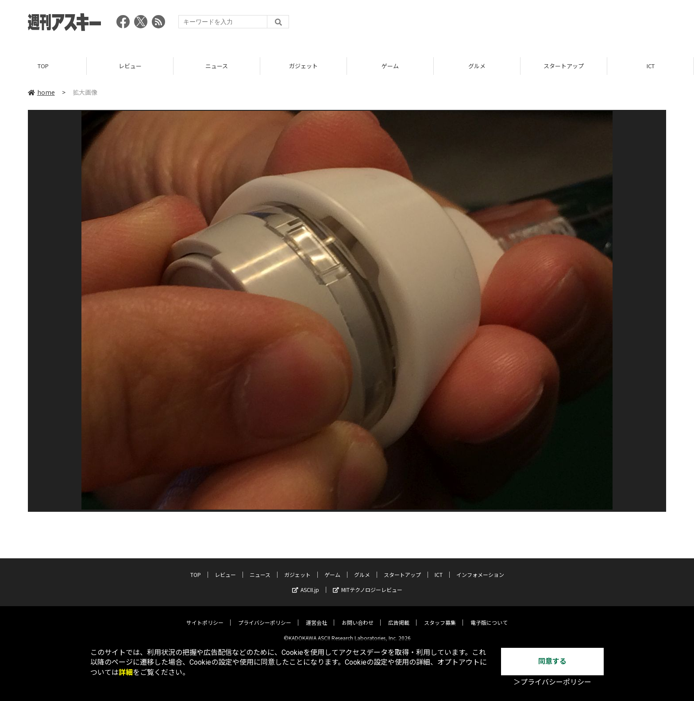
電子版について (489, 615)
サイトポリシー (205, 615)
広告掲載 (398, 615)
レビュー (130, 66)
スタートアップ (564, 66)
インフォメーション (480, 568)
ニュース (216, 66)
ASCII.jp (305, 583)
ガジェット (303, 66)
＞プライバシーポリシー (552, 682)
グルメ (477, 66)
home (41, 92)
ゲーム (390, 66)
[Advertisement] (505, 24)
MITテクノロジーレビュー (367, 583)
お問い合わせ (358, 615)
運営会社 (316, 615)
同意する (552, 661)
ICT (651, 66)
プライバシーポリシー (264, 615)
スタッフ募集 (440, 615)
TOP (43, 66)
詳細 (126, 672)
